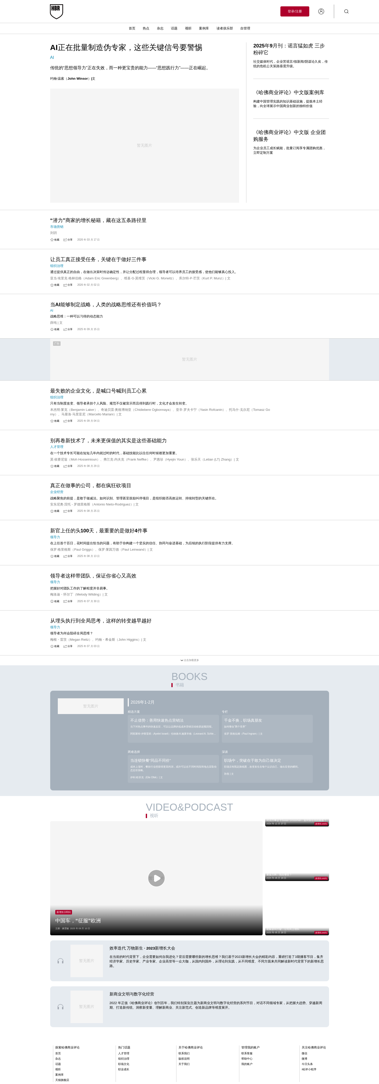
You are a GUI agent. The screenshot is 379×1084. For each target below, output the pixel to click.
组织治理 (123, 1067)
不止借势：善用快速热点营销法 (157, 728)
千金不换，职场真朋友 (243, 728)
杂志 (160, 28)
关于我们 (184, 1072)
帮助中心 (246, 1067)
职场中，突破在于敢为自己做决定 (252, 768)
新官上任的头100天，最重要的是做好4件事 (99, 537)
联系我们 (184, 1062)
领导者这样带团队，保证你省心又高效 (93, 583)
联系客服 (246, 1062)
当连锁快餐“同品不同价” (150, 768)
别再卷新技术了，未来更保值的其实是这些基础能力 (108, 446)
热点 (146, 28)
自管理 (245, 28)
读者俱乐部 (224, 28)
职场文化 (123, 1072)
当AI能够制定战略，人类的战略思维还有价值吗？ (106, 303)
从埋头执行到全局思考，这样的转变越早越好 (101, 628)
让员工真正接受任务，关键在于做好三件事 (98, 258)
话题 (174, 28)
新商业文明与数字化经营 (132, 1003)
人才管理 (123, 1062)
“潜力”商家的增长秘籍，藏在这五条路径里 (98, 212)
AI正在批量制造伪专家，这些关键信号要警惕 (126, 47)
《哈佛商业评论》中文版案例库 (288, 92)
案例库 (204, 28)
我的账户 (246, 1072)
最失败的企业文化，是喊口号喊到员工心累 (98, 397)
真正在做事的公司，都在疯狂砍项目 (90, 492)
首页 (132, 28)
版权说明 (184, 1067)
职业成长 (123, 1078)
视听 (188, 28)
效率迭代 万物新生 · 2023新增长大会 (142, 957)
